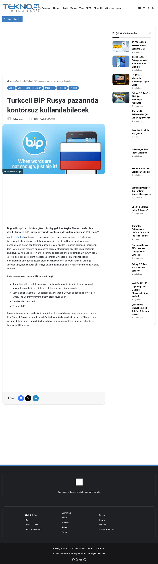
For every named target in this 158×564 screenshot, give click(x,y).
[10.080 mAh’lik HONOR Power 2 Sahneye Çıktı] (120, 46)
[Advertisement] (53, 48)
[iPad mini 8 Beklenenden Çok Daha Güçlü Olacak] (120, 118)
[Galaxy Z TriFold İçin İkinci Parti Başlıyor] (120, 271)
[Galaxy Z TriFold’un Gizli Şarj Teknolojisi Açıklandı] (120, 97)
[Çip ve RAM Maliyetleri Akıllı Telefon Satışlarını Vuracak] (120, 311)
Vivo (81, 8)
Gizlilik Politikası (106, 529)
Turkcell (73, 88)
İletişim (102, 524)
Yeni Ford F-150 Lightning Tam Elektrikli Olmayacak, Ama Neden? (140, 290)
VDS (64, 553)
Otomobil (98, 8)
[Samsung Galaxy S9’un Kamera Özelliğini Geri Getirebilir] (120, 252)
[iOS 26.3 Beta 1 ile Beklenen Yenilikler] (120, 175)
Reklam (102, 515)
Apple (65, 8)
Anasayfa (12, 81)
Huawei (56, 8)
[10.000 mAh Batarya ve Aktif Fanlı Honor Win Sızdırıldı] (120, 61)
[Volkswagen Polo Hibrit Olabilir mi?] (120, 156)
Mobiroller (49, 88)
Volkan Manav (18, 119)
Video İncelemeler (113, 8)
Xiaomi (73, 8)
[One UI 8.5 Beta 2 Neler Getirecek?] (120, 213)
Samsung (46, 8)
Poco (64, 532)
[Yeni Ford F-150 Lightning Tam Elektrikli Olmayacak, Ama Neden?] (120, 290)
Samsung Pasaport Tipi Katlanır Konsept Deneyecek (141, 191)
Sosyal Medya (31, 524)
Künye (102, 520)
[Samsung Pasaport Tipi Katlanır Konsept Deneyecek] (120, 194)
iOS (26, 520)
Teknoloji (62, 88)
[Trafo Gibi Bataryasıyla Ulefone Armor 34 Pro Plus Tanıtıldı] (120, 232)
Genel (22, 81)
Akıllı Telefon (31, 515)
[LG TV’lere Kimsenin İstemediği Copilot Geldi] (120, 79)
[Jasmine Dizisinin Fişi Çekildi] (120, 137)
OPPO (88, 8)
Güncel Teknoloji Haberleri (29, 88)
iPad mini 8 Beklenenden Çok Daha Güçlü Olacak (141, 114)
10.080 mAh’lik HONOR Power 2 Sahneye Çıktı (140, 45)
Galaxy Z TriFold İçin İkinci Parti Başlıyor (139, 267)
